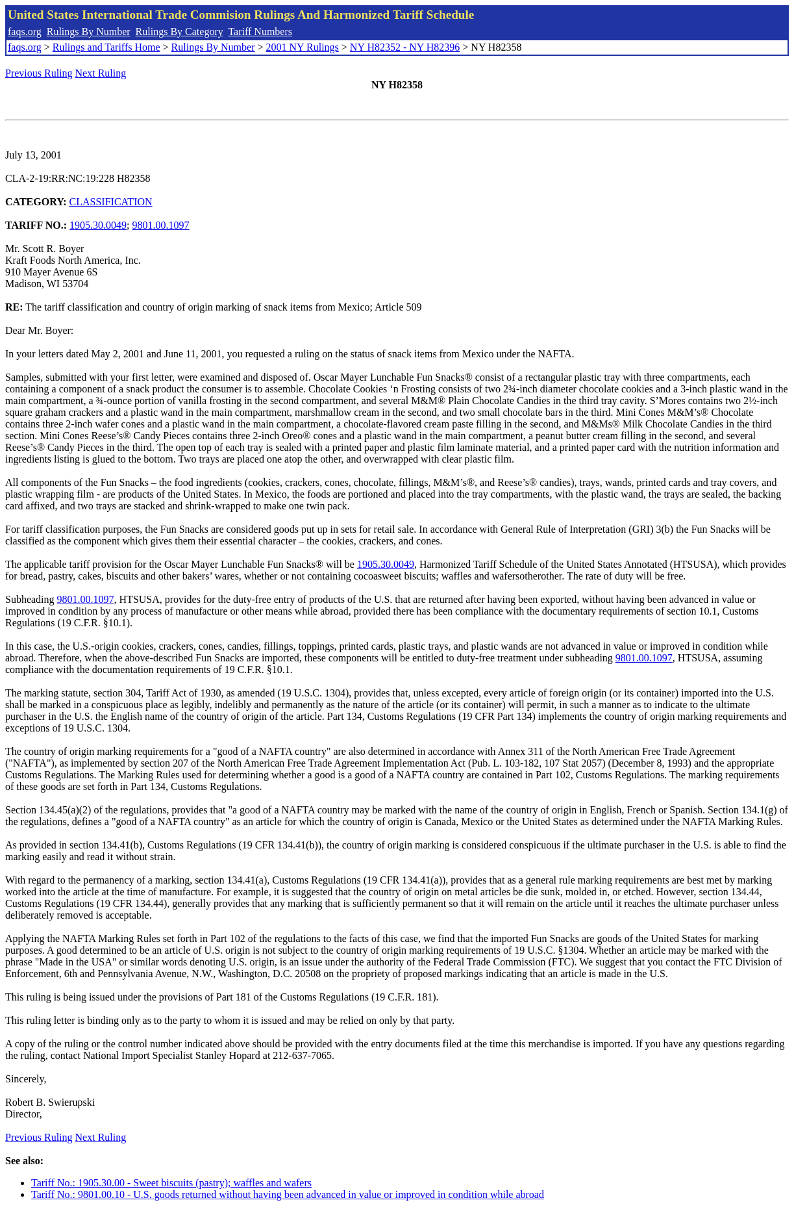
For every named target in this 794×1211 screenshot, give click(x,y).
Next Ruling (101, 73)
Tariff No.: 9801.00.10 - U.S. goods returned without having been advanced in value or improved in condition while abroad (287, 1194)
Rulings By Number (88, 31)
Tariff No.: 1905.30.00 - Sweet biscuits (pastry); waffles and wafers (171, 1182)
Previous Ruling (39, 73)
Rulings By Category (179, 31)
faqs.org (25, 31)
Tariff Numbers (260, 31)
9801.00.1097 (161, 225)
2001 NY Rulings (302, 47)
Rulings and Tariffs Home (106, 47)
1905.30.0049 (98, 225)
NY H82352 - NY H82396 (405, 47)
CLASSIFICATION (111, 201)
